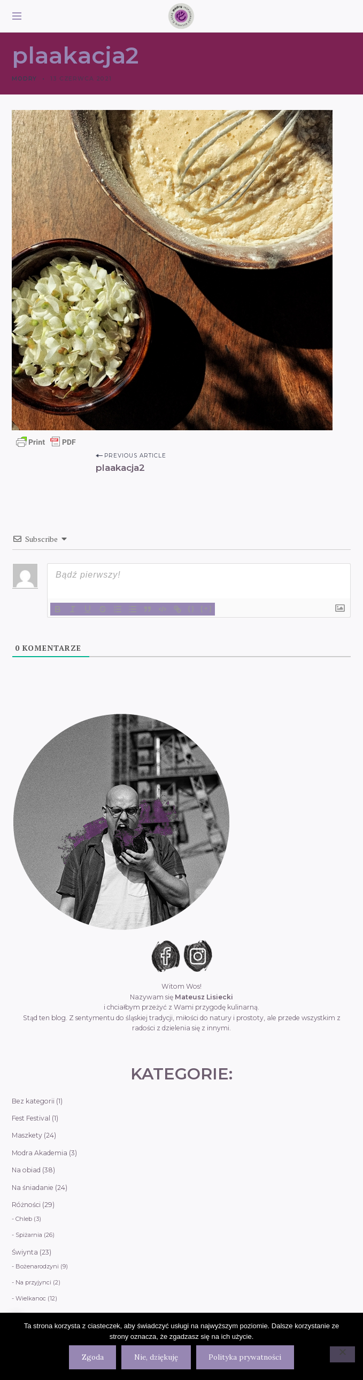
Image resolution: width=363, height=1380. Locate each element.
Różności (26, 1205)
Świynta (25, 1252)
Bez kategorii (33, 1101)
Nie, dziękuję (156, 1357)
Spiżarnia (29, 1235)
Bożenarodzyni (37, 1266)
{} (191, 608)
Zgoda (93, 1357)
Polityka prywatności (244, 1357)
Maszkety (27, 1135)
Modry (24, 78)
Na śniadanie (32, 1188)
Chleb (24, 1219)
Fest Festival (31, 1118)
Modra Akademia (39, 1153)
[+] (206, 608)
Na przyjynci (33, 1282)
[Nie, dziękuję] (342, 1354)
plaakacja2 (120, 467)
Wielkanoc (31, 1298)
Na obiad (26, 1170)
